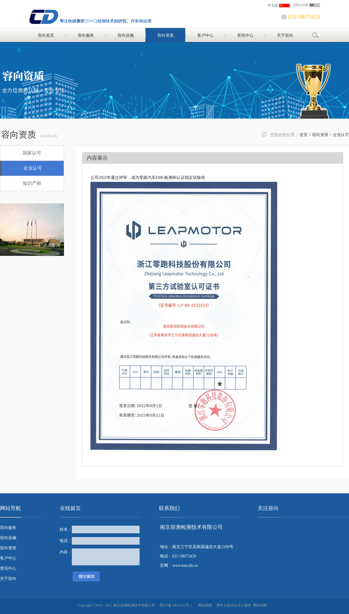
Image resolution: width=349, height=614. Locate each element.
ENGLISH (300, 5)
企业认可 (341, 135)
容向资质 (320, 135)
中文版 (273, 5)
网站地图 (204, 605)
